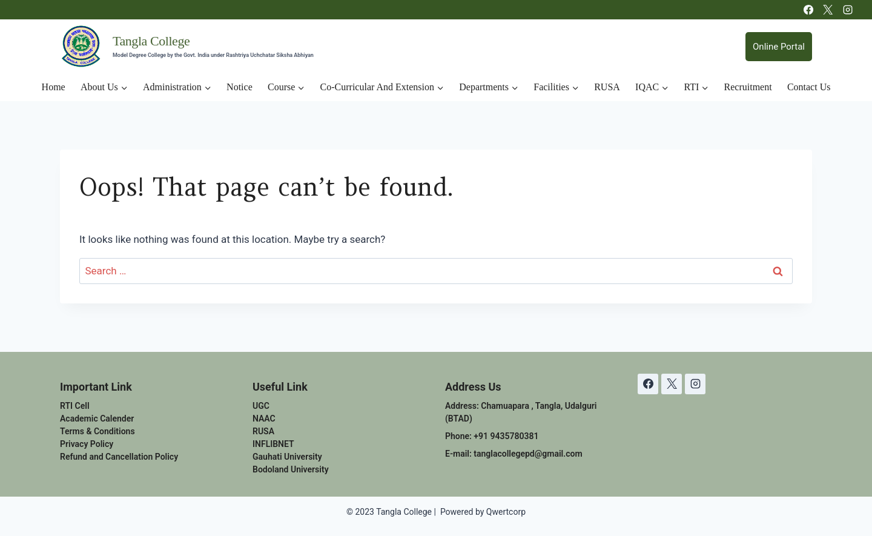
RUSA (607, 87)
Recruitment (748, 87)
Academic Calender (97, 418)
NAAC (264, 418)
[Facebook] (808, 9)
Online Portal (779, 46)
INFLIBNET (273, 444)
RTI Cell (75, 406)
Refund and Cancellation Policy (119, 457)
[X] (827, 9)
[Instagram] (847, 9)
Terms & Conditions (97, 431)
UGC (261, 406)
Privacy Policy (86, 444)
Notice (239, 87)
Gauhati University (287, 457)
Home (53, 87)
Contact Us (809, 87)
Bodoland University (291, 469)
